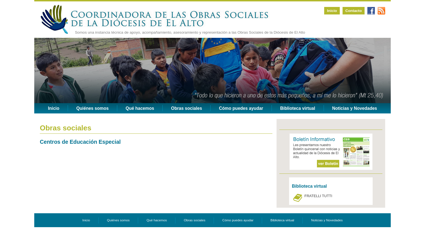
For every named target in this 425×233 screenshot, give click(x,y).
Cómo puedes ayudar (241, 108)
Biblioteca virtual (297, 108)
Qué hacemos (140, 108)
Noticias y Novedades (354, 108)
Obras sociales (186, 108)
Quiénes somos (92, 108)
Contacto (353, 11)
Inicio (332, 11)
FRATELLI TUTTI (318, 196)
